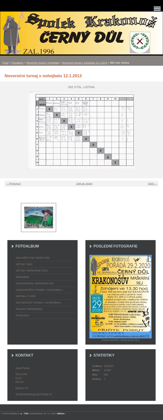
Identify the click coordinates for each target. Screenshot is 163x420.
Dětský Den (24, 264)
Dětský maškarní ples (32, 270)
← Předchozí (13, 183)
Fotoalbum (17, 62)
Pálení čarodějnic (29, 309)
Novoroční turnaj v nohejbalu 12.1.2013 (84, 62)
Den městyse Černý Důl (33, 257)
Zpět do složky (84, 183)
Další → (152, 183)
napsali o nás (26, 296)
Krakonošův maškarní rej (35, 283)
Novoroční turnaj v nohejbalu (42, 62)
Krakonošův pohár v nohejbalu (39, 290)
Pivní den (22, 315)
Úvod (5, 62)
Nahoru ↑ (61, 413)
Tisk (26, 413)
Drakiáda (22, 277)
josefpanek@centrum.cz (33, 394)
